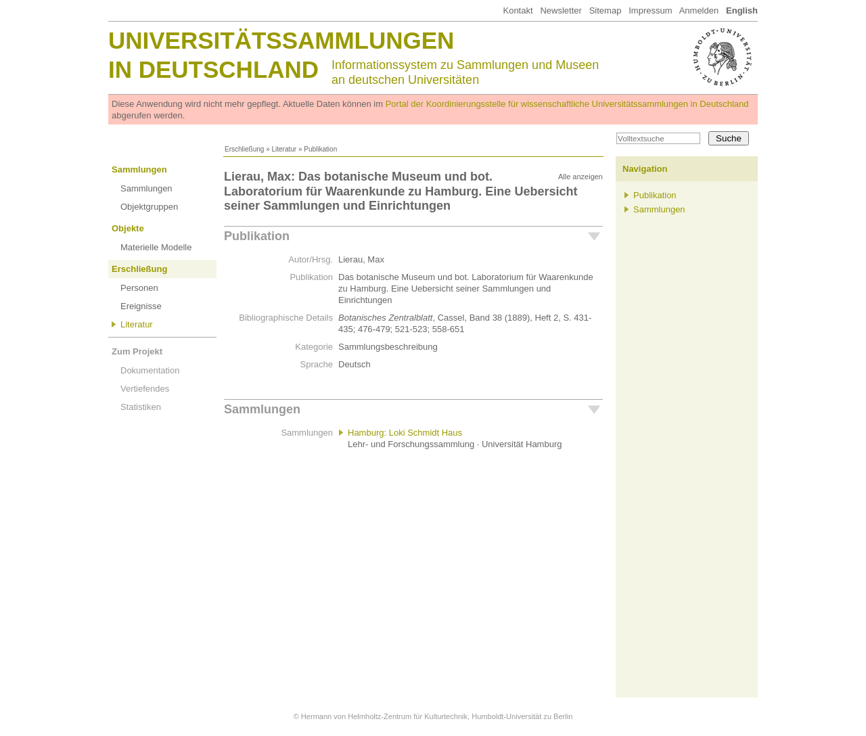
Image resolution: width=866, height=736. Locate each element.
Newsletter (560, 10)
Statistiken (140, 407)
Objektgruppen (149, 207)
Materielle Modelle (156, 247)
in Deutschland (213, 69)
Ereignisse (141, 306)
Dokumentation (149, 370)
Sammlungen (139, 169)
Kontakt (517, 10)
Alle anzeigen (580, 176)
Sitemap (605, 10)
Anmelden (699, 10)
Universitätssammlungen (281, 40)
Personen (139, 288)
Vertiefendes (144, 389)
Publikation (257, 236)
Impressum (650, 10)
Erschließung (244, 149)
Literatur (283, 149)
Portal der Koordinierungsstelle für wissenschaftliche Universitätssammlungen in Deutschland (567, 104)
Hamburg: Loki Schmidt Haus (405, 433)
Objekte (128, 228)
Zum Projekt (137, 351)
